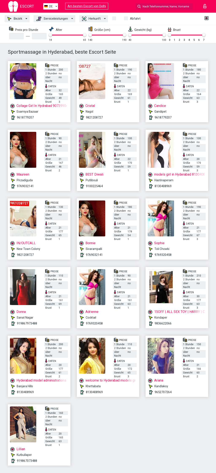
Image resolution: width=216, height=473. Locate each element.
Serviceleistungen (52, 19)
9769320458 (163, 255)
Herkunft (91, 19)
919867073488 (27, 461)
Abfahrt (135, 18)
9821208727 (94, 117)
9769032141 (25, 186)
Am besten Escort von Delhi (87, 6)
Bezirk (14, 19)
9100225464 (94, 186)
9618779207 (25, 117)
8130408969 (163, 186)
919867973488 (27, 323)
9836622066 (163, 323)
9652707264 (163, 392)
